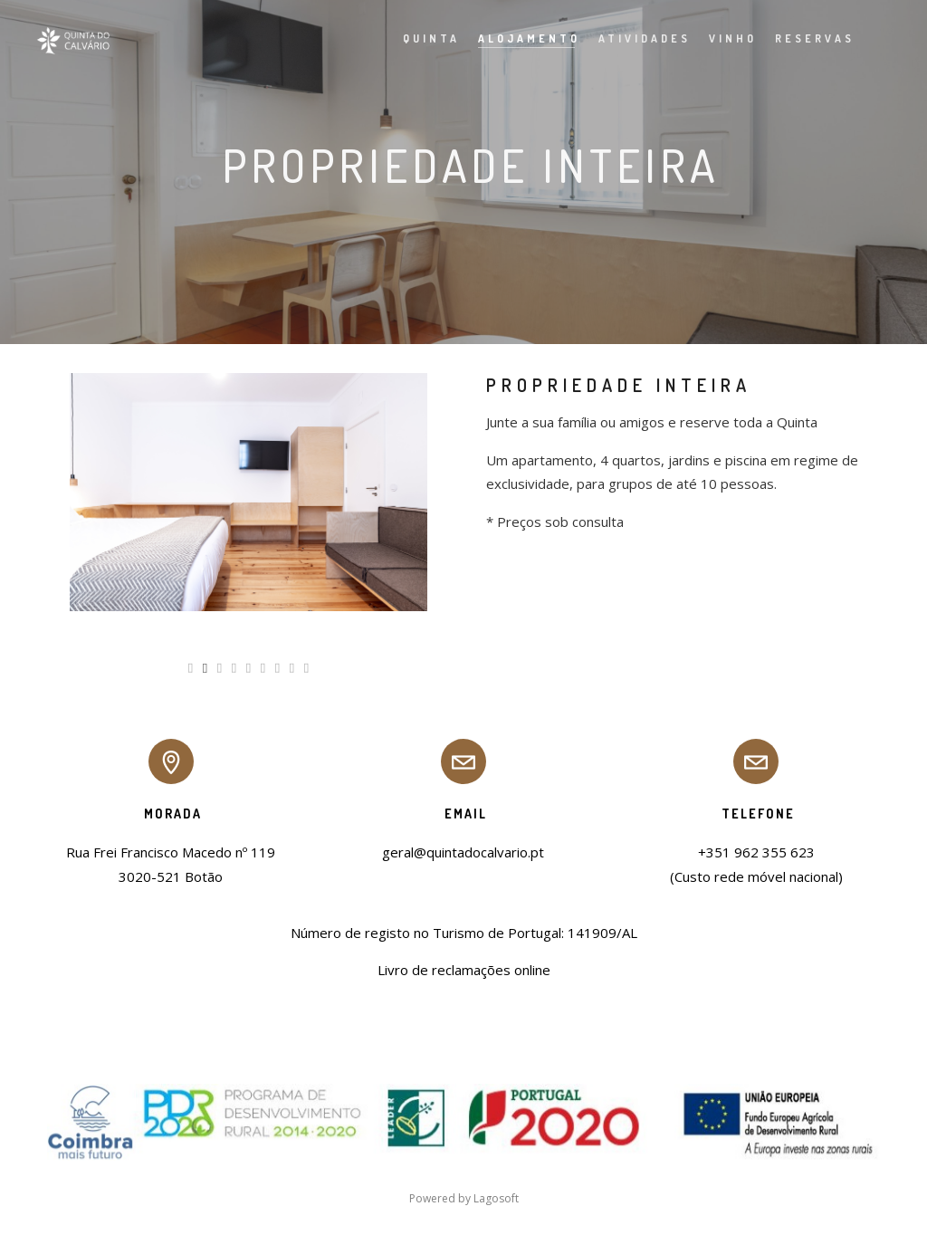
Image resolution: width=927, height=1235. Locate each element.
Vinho (721, 38)
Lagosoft (496, 1198)
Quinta (419, 38)
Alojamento (517, 38)
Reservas (803, 38)
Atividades (633, 38)
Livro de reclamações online (463, 970)
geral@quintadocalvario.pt (463, 852)
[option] (248, 492)
